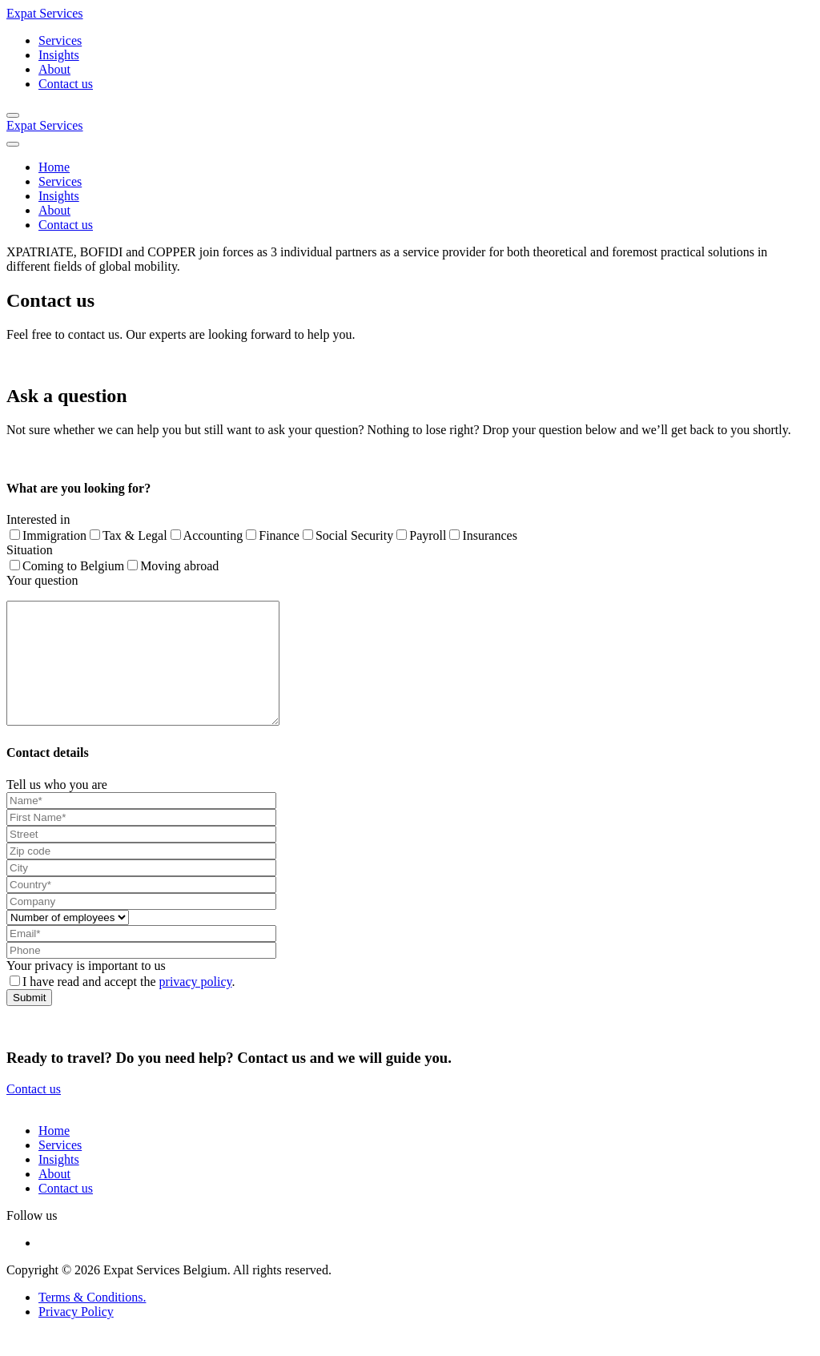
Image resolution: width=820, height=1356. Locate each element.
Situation (29, 550)
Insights (58, 55)
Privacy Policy (76, 1335)
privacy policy (195, 1005)
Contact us (65, 84)
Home (54, 167)
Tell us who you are (56, 808)
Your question (42, 580)
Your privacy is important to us (86, 989)
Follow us (32, 1239)
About (54, 69)
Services (60, 40)
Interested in (38, 519)
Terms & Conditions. (92, 1321)
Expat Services (44, 13)
